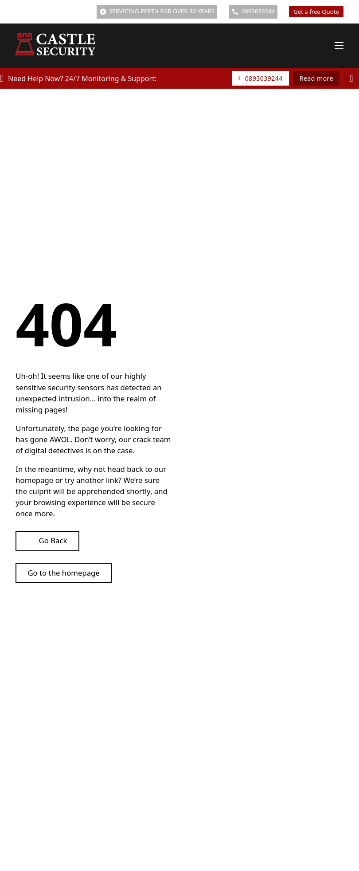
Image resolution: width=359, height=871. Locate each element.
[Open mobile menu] (339, 45)
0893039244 (260, 78)
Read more (316, 78)
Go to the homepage (63, 573)
